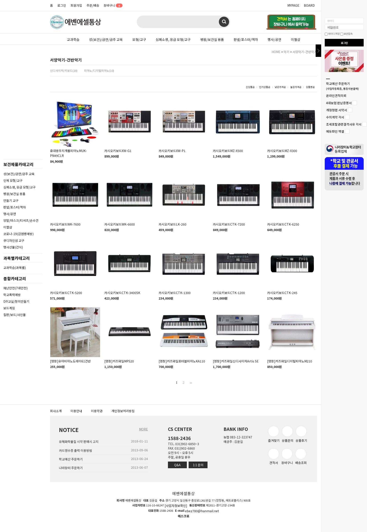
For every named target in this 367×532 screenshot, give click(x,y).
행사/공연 (274, 39)
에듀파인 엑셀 (335, 131)
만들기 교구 (10, 200)
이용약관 (97, 411)
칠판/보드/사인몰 (14, 314)
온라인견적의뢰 (336, 96)
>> (190, 382)
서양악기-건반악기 (304, 52)
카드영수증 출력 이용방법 (75, 450)
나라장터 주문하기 (71, 468)
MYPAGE (293, 5)
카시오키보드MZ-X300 (282, 150)
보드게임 (9, 308)
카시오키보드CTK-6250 (283, 224)
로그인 (61, 5)
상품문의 (287, 434)
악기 (286, 52)
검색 (224, 22)
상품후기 (301, 434)
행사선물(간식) (13, 247)
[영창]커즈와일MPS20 (119, 361)
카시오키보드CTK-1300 (175, 292)
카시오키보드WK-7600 (65, 224)
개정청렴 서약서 (336, 110)
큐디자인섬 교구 (13, 240)
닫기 (318, 50)
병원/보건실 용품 (212, 39)
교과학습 (73, 39)
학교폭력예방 (12, 294)
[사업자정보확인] (176, 506)
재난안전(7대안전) (15, 288)
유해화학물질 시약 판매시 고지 (79, 442)
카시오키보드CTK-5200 (66, 292)
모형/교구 (139, 39)
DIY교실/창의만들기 (16, 301)
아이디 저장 (332, 33)
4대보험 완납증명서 (339, 103)
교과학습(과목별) (14, 267)
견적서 (273, 456)
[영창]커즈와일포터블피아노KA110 (182, 361)
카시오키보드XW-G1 (117, 150)
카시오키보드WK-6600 (119, 224)
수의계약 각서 (335, 117)
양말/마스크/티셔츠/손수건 (20, 220)
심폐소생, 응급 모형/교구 (173, 39)
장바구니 (111, 5)
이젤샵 (295, 39)
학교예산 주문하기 (342, 85)
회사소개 (56, 411)
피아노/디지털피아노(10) (99, 70)
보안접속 (346, 33)
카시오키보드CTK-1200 (229, 292)
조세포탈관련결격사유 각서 (343, 124)
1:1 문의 (198, 465)
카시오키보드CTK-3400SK (122, 292)
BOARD (309, 5)
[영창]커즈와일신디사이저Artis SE (236, 361)
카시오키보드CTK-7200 (229, 224)
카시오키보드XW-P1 (172, 150)
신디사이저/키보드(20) (63, 70)
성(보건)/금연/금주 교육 (106, 39)
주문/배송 (93, 5)
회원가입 (76, 5)
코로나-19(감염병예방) (18, 234)
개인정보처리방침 (123, 411)
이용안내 (76, 411)
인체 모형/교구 (12, 180)
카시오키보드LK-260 (172, 224)
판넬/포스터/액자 (246, 39)
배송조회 (301, 456)
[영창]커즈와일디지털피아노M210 (289, 361)
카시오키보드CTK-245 (282, 292)
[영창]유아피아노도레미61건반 (70, 361)
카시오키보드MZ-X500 (228, 150)
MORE (143, 429)
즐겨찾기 (274, 434)
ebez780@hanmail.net (202, 511)
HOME (276, 52)
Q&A (177, 465)
